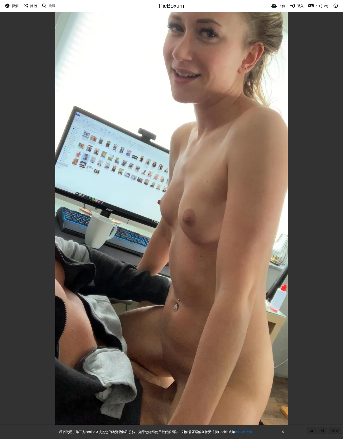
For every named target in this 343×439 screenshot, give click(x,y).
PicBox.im (171, 6)
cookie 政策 (243, 432)
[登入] (297, 6)
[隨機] (30, 6)
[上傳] (278, 6)
